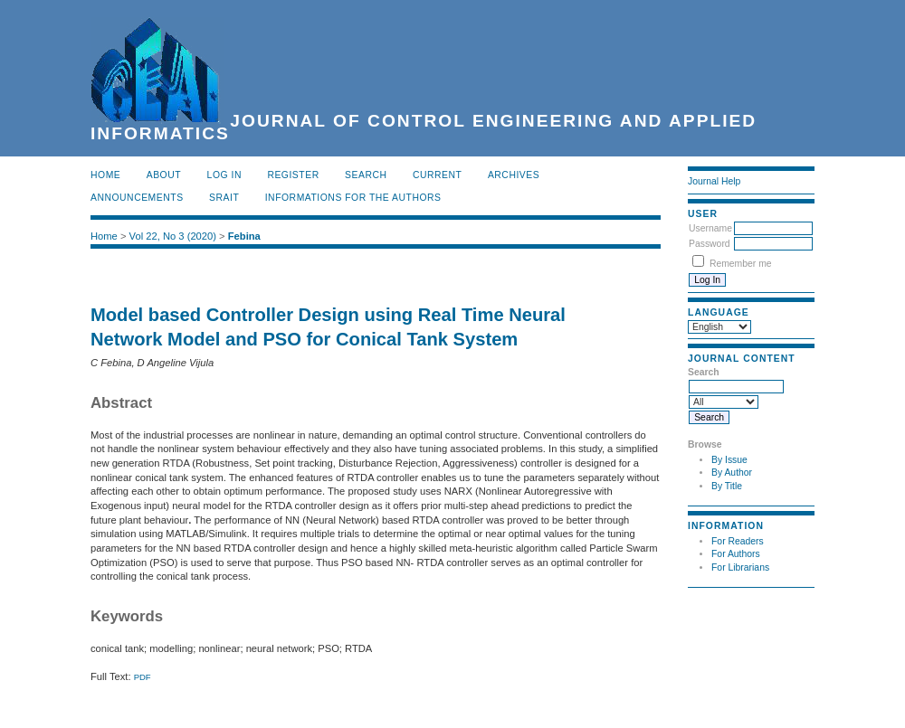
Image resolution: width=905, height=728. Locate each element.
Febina (244, 236)
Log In (224, 175)
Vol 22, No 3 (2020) (172, 236)
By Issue (729, 460)
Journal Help (714, 181)
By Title (726, 486)
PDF (142, 677)
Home (105, 175)
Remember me (741, 264)
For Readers (737, 541)
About (164, 175)
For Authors (735, 554)
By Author (731, 472)
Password (709, 244)
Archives (513, 175)
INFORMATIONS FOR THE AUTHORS (353, 198)
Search (365, 175)
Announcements (137, 198)
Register (293, 175)
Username (710, 228)
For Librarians (740, 567)
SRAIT (224, 198)
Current (437, 175)
